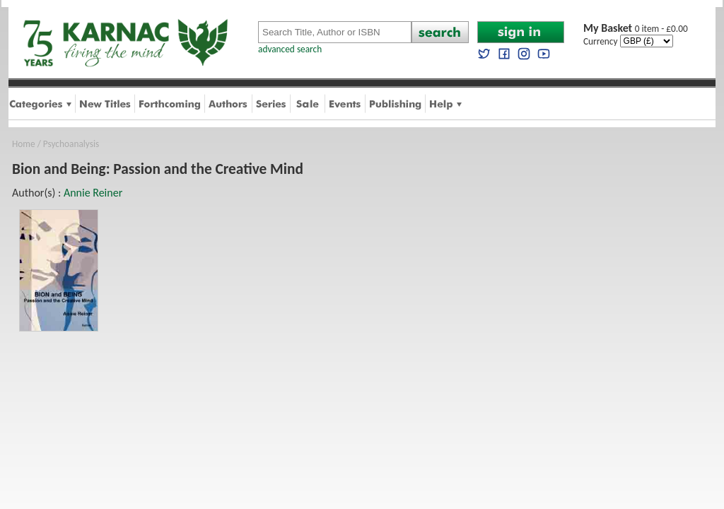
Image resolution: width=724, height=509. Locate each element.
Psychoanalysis (71, 144)
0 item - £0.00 (635, 29)
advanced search (290, 49)
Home (23, 144)
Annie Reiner (93, 192)
